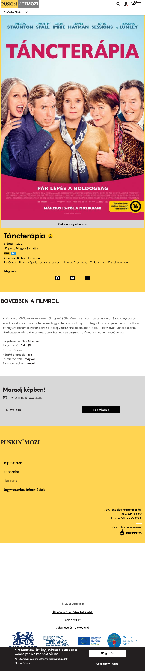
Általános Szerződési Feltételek (72, 612)
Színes (18, 350)
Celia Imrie (97, 262)
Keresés (118, 4)
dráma (8, 243)
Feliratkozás (101, 409)
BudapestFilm (72, 619)
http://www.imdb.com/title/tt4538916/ (6, 253)
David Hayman (117, 262)
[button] (127, 4)
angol (31, 363)
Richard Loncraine (29, 258)
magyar (30, 359)
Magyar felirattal (27, 248)
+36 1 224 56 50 (130, 513)
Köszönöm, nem (107, 663)
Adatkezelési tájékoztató (72, 627)
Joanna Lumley (50, 262)
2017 (20, 243)
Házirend (10, 481)
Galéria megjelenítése (72, 224)
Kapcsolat (11, 472)
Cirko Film (27, 345)
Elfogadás (107, 653)
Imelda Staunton (74, 262)
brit (29, 354)
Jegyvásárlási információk (24, 490)
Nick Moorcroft (31, 341)
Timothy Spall (27, 262)
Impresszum (12, 463)
